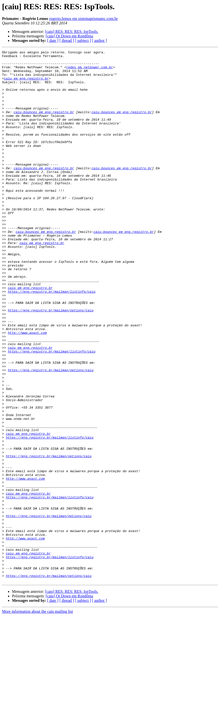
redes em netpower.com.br (89, 71)
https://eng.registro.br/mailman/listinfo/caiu (51, 340)
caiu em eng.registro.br (26, 84)
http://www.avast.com (27, 389)
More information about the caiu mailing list (37, 718)
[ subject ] (83, 40)
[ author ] (99, 40)
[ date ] (52, 40)
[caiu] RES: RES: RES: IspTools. (71, 31)
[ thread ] (66, 40)
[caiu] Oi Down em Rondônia (69, 36)
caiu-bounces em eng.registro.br (44, 124)
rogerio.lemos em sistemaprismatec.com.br (83, 18)
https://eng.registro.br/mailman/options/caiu (50, 362)
